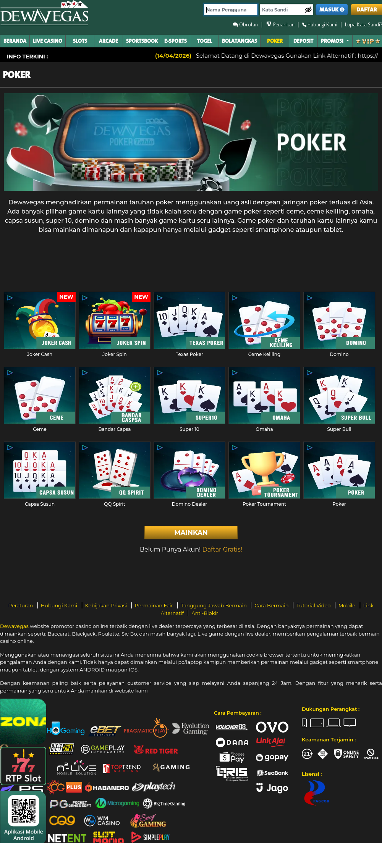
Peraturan (21, 605)
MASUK (332, 9)
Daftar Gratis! (222, 549)
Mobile (347, 605)
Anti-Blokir (204, 613)
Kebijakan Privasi (106, 605)
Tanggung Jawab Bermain (214, 605)
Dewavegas (14, 626)
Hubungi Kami (60, 605)
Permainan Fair (155, 605)
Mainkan (190, 532)
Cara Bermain (272, 605)
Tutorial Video (314, 605)
